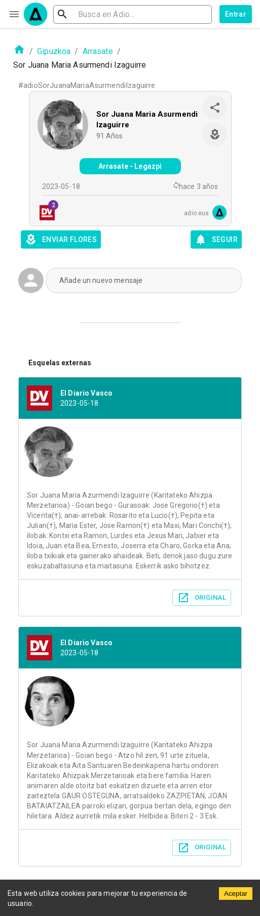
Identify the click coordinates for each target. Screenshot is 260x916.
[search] (132, 14)
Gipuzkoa (53, 51)
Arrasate (98, 51)
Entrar (235, 14)
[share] (215, 107)
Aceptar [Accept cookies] (235, 893)
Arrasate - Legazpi (130, 166)
